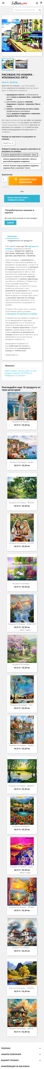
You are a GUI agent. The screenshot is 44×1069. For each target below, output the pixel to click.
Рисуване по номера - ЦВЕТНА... (22, 1028)
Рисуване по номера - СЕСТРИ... (22, 543)
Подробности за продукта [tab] (20, 240)
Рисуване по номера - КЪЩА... (22, 462)
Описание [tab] (12, 236)
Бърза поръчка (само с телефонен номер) (18, 198)
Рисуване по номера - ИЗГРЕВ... (22, 907)
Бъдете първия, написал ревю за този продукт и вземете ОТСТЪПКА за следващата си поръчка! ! (20, 373)
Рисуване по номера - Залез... (22, 867)
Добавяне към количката (25, 181)
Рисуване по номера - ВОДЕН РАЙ (22, 624)
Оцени (10, 222)
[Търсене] (27, 9)
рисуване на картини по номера (22, 314)
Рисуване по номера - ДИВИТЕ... (22, 786)
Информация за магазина (15, 1066)
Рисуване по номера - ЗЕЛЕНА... (22, 502)
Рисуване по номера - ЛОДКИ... (22, 745)
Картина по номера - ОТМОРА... (22, 988)
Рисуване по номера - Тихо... (22, 705)
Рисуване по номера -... (22, 422)
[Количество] (4, 179)
